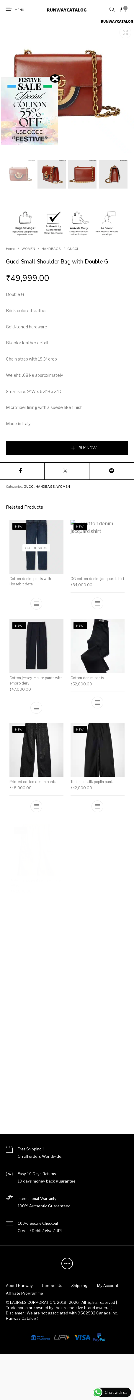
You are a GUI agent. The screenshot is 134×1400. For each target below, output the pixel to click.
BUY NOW (88, 448)
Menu (19, 10)
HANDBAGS (51, 249)
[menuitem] (19, 1286)
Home (10, 249)
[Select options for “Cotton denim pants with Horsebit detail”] (37, 604)
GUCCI (72, 249)
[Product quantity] (23, 448)
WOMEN (28, 249)
